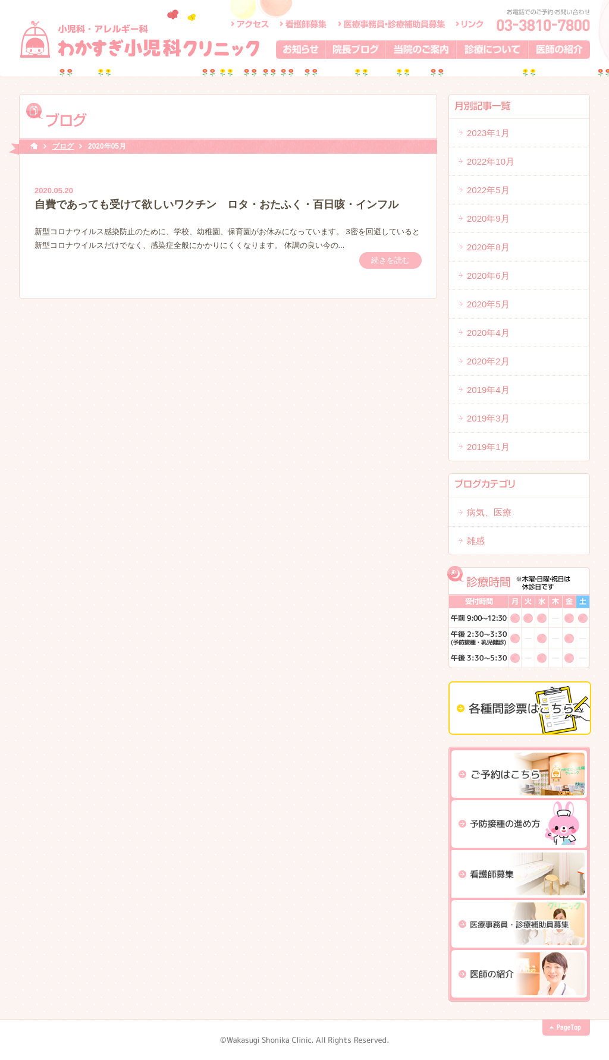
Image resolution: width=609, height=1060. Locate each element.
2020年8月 (488, 247)
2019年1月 (488, 447)
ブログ (63, 146)
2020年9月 (488, 218)
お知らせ (301, 49)
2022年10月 (490, 161)
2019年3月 (488, 418)
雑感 (476, 541)
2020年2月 (488, 361)
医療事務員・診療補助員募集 (391, 24)
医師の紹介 (559, 49)
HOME (34, 147)
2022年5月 (488, 190)
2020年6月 (488, 275)
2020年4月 (488, 333)
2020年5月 (488, 304)
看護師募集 (304, 24)
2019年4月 (488, 390)
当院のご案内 (421, 49)
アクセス (250, 24)
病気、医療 (489, 512)
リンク (469, 24)
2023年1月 (488, 133)
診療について (493, 49)
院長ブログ (356, 49)
